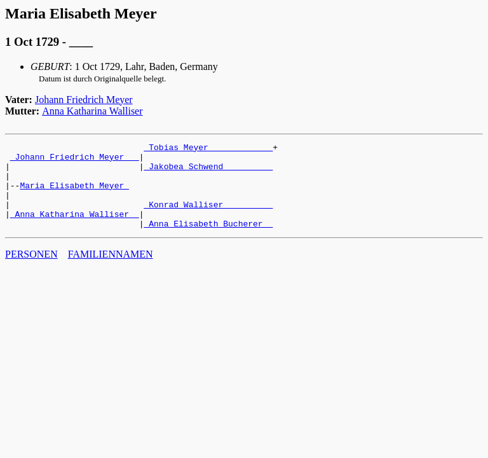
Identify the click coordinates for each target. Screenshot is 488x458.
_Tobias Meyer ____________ (208, 149)
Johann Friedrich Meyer (84, 99)
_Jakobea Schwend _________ (208, 171)
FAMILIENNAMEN (110, 271)
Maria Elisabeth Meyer (74, 194)
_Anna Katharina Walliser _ (74, 229)
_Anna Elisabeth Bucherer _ (208, 240)
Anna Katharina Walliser (92, 111)
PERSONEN (31, 271)
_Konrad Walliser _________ (208, 217)
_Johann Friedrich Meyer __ (74, 160)
